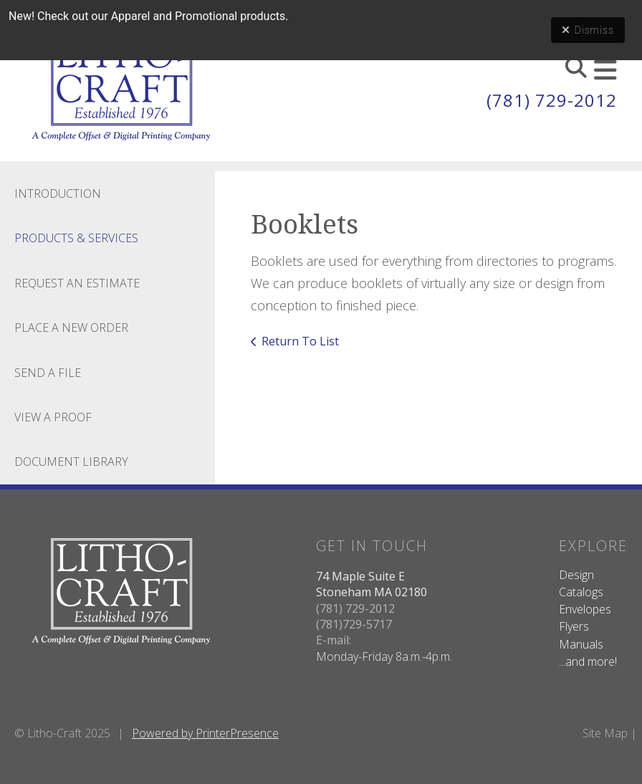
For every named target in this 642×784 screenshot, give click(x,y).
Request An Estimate (77, 283)
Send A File (47, 373)
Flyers (574, 626)
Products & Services (76, 238)
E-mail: (333, 640)
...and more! (588, 661)
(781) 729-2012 (552, 100)
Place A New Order (71, 327)
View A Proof (53, 417)
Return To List (300, 341)
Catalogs (581, 592)
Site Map (605, 733)
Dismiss (588, 30)
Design (576, 575)
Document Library (71, 461)
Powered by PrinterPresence (205, 733)
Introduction (57, 193)
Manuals (581, 644)
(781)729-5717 (354, 624)
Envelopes (585, 609)
